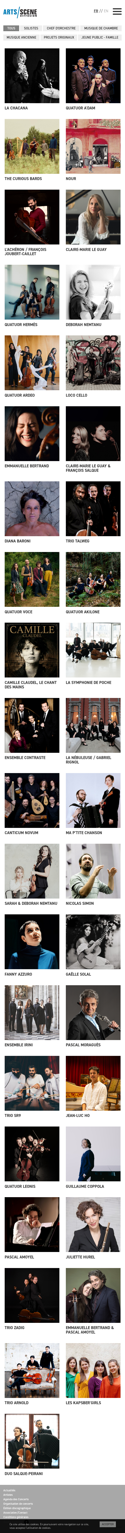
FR (96, 10)
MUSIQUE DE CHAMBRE (101, 28)
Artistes (8, 1495)
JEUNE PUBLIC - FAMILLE (99, 37)
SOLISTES (31, 28)
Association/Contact (15, 1513)
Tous (11, 28)
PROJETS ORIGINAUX (59, 37)
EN (106, 10)
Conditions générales (15, 1517)
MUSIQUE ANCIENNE (21, 37)
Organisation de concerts (18, 1504)
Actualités (9, 1490)
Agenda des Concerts (16, 1499)
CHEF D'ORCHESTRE (61, 28)
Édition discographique (17, 1508)
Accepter (108, 1524)
